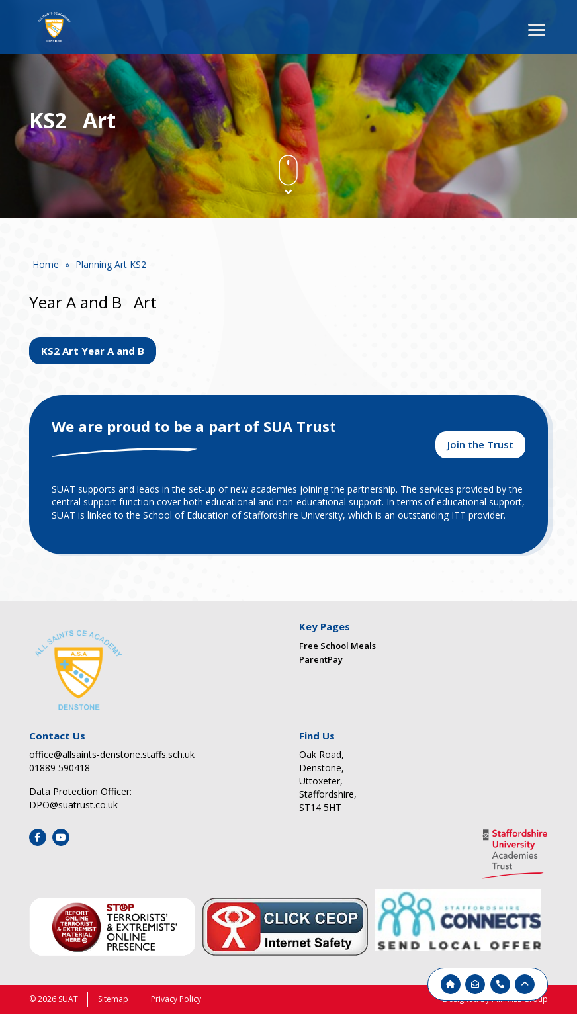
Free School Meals (337, 646)
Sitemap (113, 999)
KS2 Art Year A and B (92, 350)
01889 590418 (59, 767)
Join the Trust (480, 444)
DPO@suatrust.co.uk (73, 804)
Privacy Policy (176, 999)
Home (45, 264)
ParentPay (321, 659)
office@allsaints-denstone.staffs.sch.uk (112, 754)
